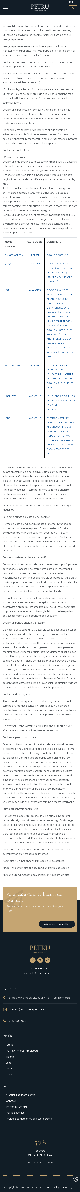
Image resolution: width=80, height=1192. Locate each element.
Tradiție (10, 1056)
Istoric (9, 1044)
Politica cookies (15, 1112)
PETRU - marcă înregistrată (22, 1050)
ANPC (48, 1187)
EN (75, 2)
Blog (9, 1062)
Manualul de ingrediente (20, 1094)
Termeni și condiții (16, 1106)
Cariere (10, 1074)
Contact (11, 1100)
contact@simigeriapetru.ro (40, 973)
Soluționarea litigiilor (64, 1187)
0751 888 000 (40, 968)
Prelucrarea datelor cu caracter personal (29, 1118)
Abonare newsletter (57, 924)
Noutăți (10, 1068)
